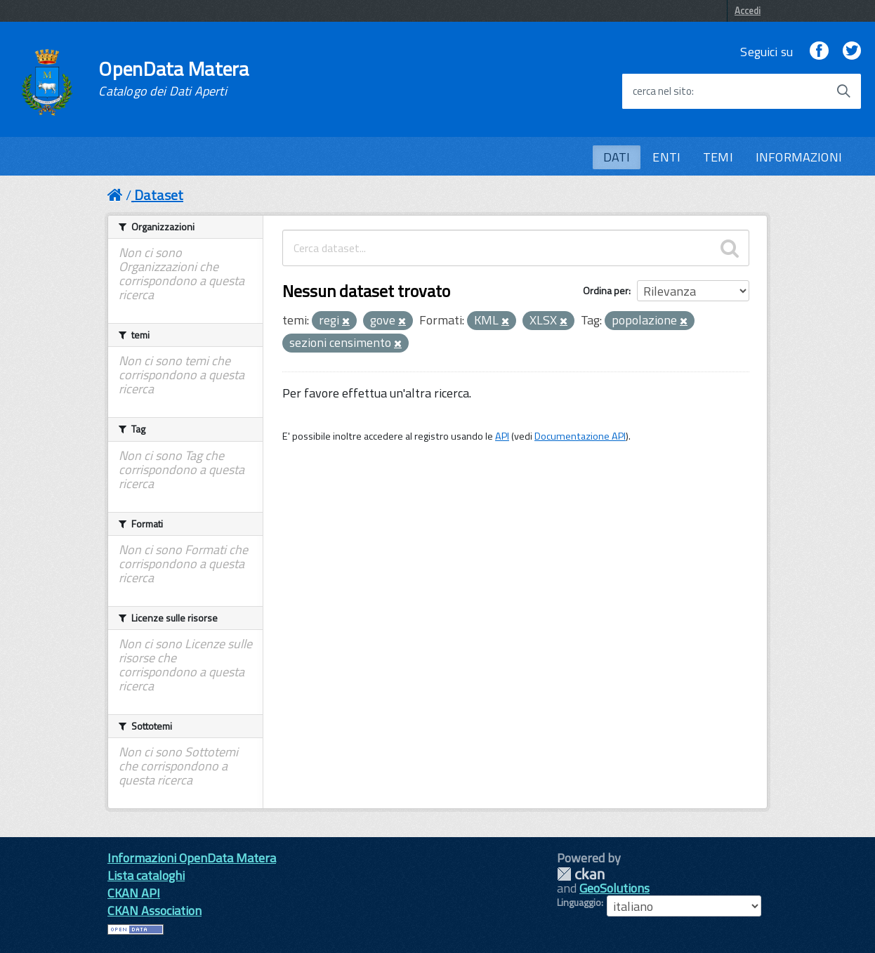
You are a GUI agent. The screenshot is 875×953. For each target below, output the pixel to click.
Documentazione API (580, 436)
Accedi (748, 11)
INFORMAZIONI (799, 156)
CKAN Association (154, 910)
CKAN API (133, 892)
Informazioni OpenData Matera (191, 857)
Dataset (158, 195)
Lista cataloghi (146, 875)
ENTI (666, 156)
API (502, 436)
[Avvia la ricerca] (843, 91)
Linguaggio (579, 902)
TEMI (718, 156)
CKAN (581, 874)
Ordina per (606, 290)
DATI (617, 156)
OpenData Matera (173, 78)
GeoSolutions (614, 888)
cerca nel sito (662, 91)
